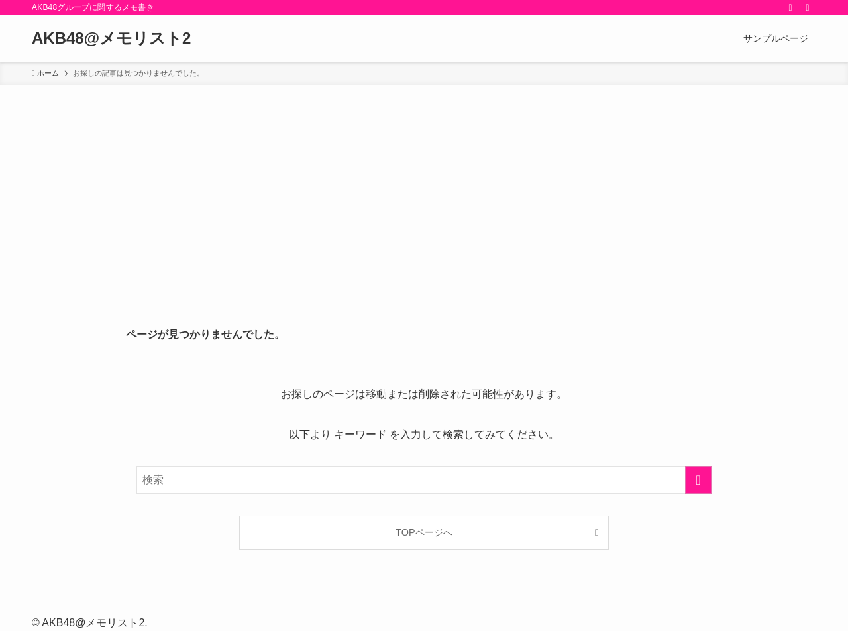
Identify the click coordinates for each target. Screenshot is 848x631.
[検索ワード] (424, 480)
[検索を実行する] (698, 480)
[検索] (807, 7)
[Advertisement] (424, 184)
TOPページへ (424, 532)
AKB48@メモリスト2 (111, 38)
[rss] (790, 7)
